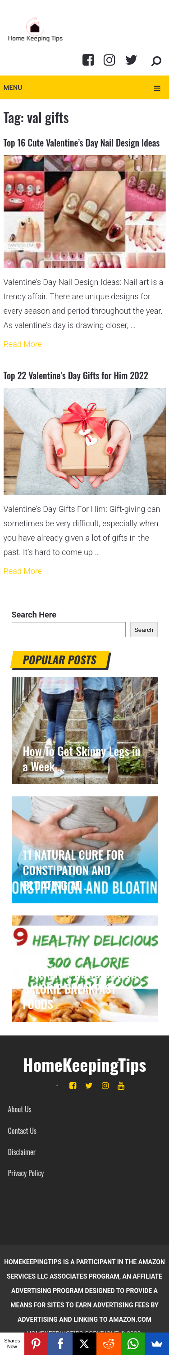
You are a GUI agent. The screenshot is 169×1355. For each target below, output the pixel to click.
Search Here (34, 614)
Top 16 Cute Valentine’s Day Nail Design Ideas (82, 142)
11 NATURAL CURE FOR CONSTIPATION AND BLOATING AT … (73, 870)
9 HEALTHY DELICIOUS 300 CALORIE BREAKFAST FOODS (83, 989)
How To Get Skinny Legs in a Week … (82, 758)
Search (143, 629)
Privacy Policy (26, 1173)
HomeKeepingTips (84, 1064)
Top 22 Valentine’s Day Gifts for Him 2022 (76, 375)
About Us (20, 1109)
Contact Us (22, 1130)
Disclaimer (22, 1151)
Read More (23, 344)
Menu (12, 87)
